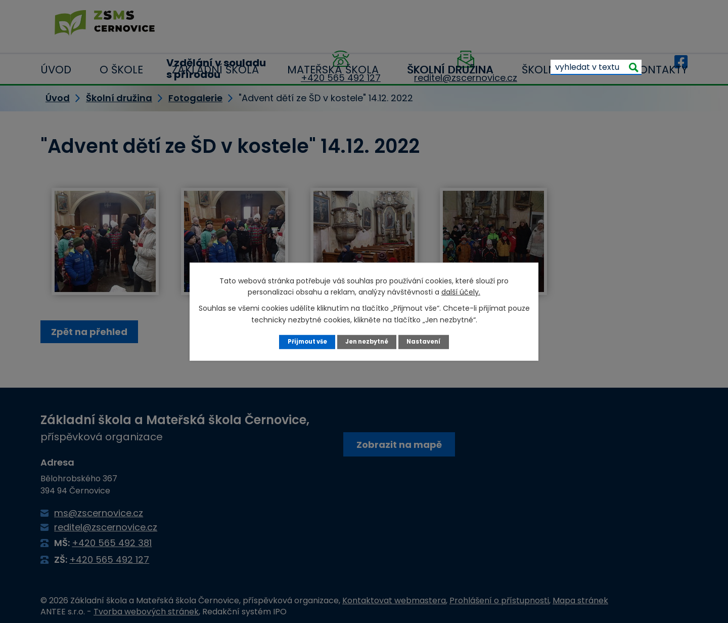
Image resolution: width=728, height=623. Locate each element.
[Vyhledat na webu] (596, 25)
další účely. (460, 291)
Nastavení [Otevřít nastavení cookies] (428, 341)
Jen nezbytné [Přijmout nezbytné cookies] (368, 341)
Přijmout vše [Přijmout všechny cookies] (303, 341)
